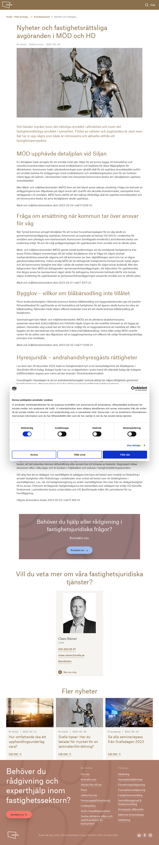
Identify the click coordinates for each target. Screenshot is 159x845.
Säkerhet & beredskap (131, 814)
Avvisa (34, 454)
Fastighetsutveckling (130, 795)
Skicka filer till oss (91, 784)
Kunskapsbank (42, 16)
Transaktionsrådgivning (131, 789)
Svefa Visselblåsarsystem (96, 810)
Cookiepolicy (88, 805)
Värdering (123, 774)
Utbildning (124, 819)
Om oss (85, 774)
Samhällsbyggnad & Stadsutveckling (129, 802)
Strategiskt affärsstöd (130, 809)
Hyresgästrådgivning (130, 779)
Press (84, 789)
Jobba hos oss (89, 795)
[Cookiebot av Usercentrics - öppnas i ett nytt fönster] (133, 388)
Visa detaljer (134, 445)
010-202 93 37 (67, 649)
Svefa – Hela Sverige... (18, 16)
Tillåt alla (125, 454)
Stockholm (64, 661)
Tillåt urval (79, 454)
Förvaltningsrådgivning (131, 784)
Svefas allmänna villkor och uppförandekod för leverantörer (97, 820)
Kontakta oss (79, 550)
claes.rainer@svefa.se (71, 655)
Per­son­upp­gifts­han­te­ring (95, 800)
